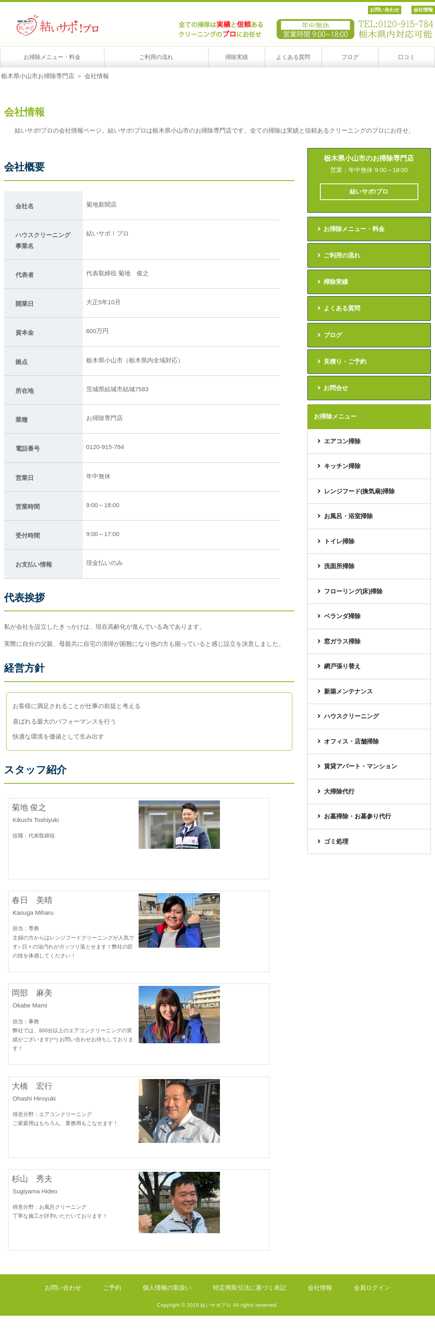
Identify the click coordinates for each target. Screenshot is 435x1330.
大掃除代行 (339, 791)
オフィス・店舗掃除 (351, 741)
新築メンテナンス (348, 691)
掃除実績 (336, 281)
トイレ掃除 (339, 541)
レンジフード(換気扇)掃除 (359, 491)
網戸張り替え (342, 666)
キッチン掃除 (342, 465)
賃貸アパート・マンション (360, 766)
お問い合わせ (384, 10)
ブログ (333, 334)
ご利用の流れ (342, 255)
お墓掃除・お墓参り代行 (357, 816)
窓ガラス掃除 (342, 641)
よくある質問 (342, 308)
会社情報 (423, 10)
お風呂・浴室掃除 (348, 515)
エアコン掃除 (342, 441)
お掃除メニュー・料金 (354, 228)
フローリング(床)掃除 (353, 591)
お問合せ (336, 387)
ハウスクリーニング (351, 716)
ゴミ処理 (336, 841)
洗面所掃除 (339, 566)
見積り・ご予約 (345, 361)
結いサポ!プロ (369, 191)
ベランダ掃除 (342, 616)
